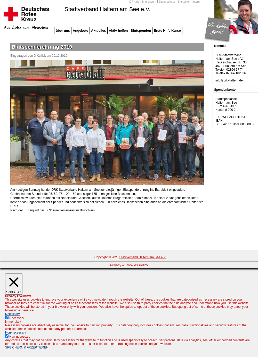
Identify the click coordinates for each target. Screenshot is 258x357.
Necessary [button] (12, 314)
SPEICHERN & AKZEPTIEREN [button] (26, 347)
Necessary (16, 318)
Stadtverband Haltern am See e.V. (107, 9)
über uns (63, 30)
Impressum (149, 1)
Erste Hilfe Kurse (167, 30)
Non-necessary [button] (15, 332)
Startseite (183, 1)
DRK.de (134, 1)
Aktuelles (98, 30)
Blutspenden (141, 30)
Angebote (80, 30)
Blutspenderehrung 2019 (42, 47)
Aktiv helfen (118, 30)
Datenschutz (167, 1)
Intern (196, 1)
